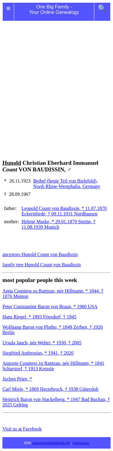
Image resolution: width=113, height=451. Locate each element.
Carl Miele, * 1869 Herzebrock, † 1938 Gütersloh (50, 389)
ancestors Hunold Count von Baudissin (40, 254)
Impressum (81, 443)
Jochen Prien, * (17, 378)
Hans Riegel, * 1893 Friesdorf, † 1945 (39, 316)
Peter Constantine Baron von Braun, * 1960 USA (50, 306)
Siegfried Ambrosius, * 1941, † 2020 (38, 352)
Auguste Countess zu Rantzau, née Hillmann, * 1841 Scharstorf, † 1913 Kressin (53, 366)
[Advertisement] (56, 83)
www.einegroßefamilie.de (51, 443)
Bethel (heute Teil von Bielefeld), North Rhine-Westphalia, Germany (66, 183)
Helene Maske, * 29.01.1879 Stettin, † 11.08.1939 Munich (58, 224)
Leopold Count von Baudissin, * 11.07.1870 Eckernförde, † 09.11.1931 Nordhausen (64, 211)
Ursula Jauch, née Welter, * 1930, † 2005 (42, 342)
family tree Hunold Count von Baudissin (41, 264)
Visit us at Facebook (22, 428)
